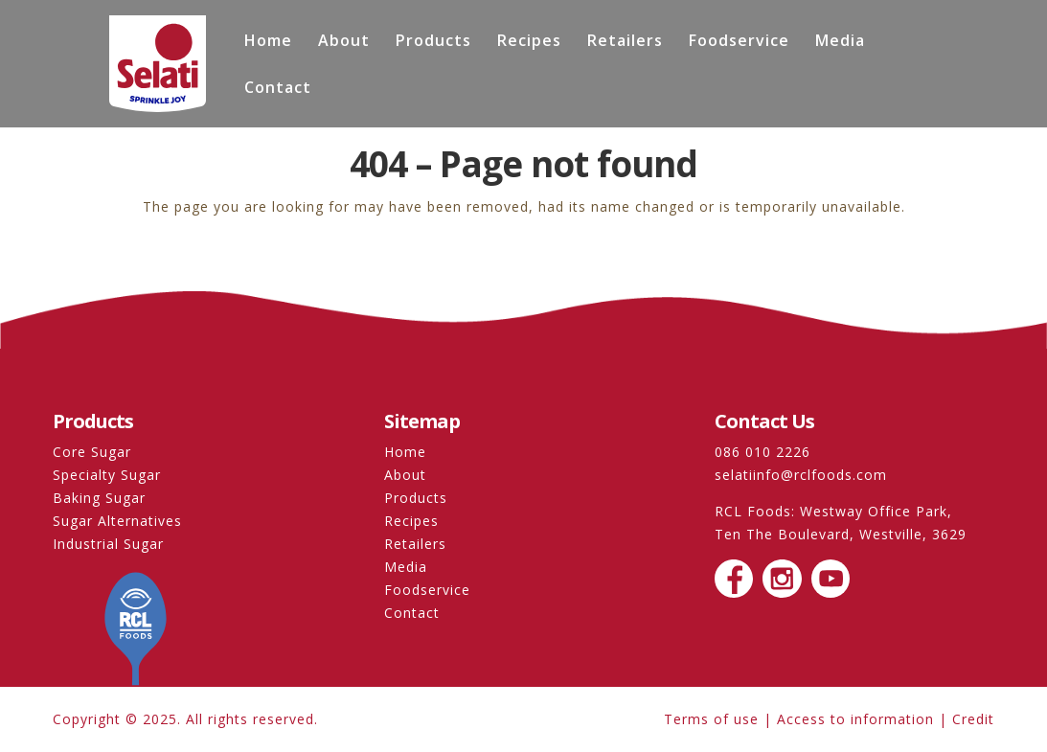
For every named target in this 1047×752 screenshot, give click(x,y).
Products (433, 42)
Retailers (625, 42)
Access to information (855, 719)
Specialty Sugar (107, 475)
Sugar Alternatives (117, 521)
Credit (973, 719)
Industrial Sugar (108, 544)
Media (840, 42)
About (344, 42)
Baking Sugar (99, 498)
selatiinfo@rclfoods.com (801, 475)
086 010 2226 (762, 452)
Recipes (529, 42)
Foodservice (739, 42)
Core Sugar (92, 452)
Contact (277, 89)
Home (268, 42)
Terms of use (711, 719)
